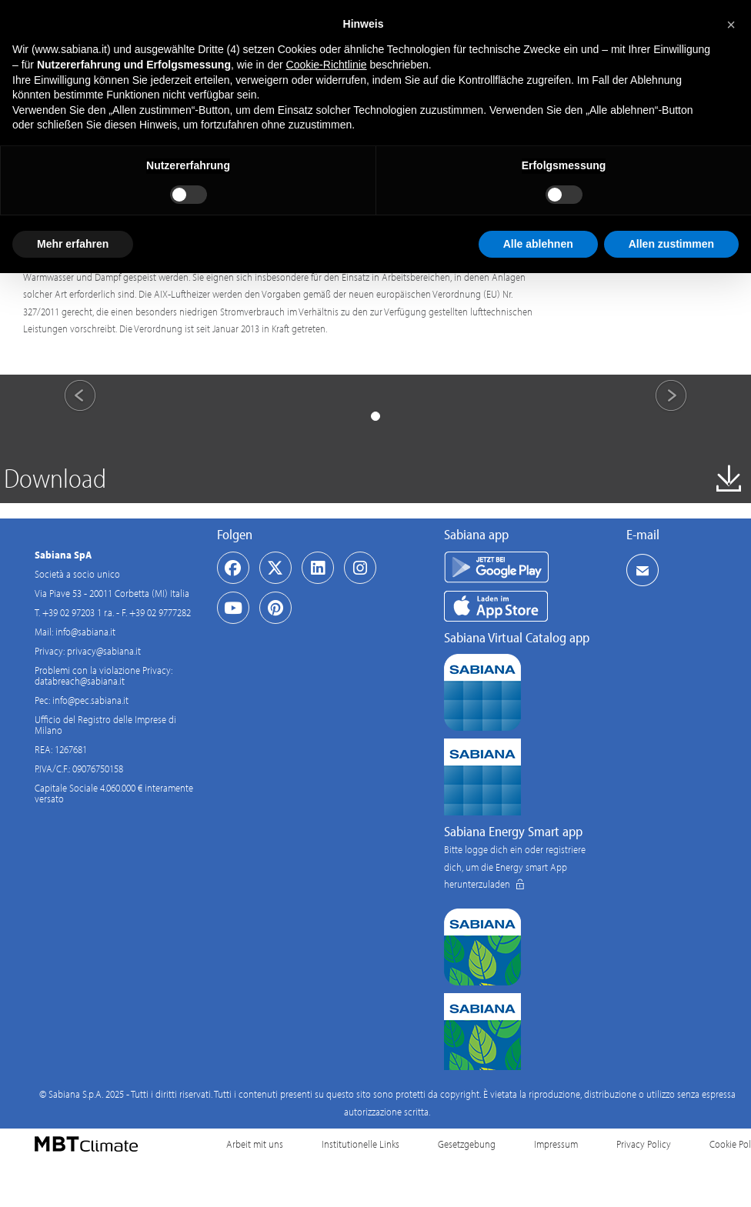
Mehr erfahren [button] (72, 244)
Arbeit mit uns (254, 1144)
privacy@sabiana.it (104, 651)
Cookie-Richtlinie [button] (326, 64)
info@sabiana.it (85, 632)
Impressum (556, 1144)
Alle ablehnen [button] (538, 244)
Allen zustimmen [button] (671, 244)
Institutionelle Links (360, 1144)
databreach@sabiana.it (80, 681)
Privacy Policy (643, 1144)
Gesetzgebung (467, 1144)
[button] (731, 24)
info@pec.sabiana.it (90, 700)
